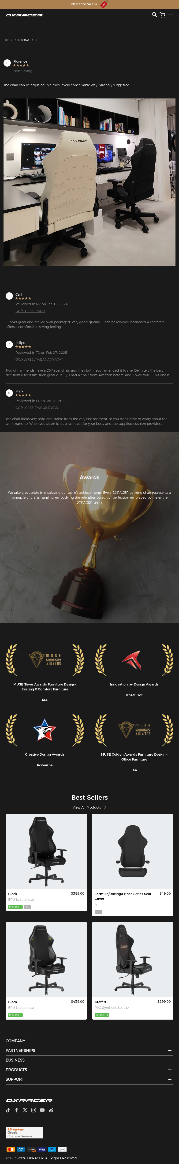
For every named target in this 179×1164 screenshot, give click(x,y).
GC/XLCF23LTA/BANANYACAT (39, 359)
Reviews (23, 39)
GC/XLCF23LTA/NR (30, 311)
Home (8, 39)
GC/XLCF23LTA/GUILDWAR (36, 408)
